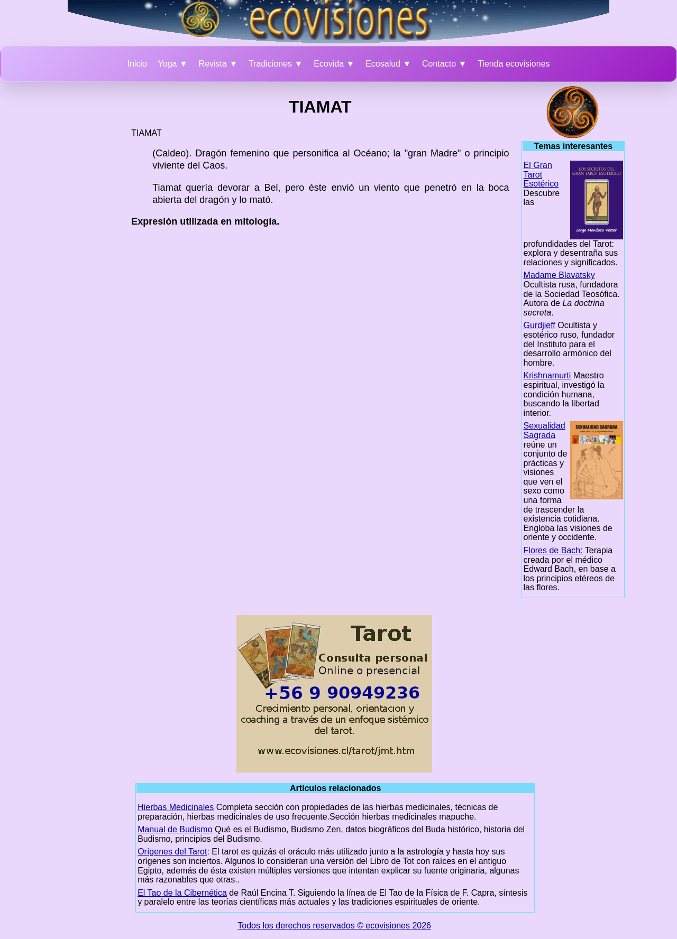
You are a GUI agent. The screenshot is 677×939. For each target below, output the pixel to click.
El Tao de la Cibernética (182, 892)
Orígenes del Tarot (172, 851)
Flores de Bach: (553, 550)
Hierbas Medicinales (176, 807)
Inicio (137, 63)
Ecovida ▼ (334, 63)
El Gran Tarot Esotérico (541, 174)
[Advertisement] (80, 244)
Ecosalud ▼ (388, 63)
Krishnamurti (547, 375)
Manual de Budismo (175, 829)
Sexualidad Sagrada (544, 430)
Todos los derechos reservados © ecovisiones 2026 (334, 925)
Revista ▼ (218, 63)
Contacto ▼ (444, 63)
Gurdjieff (539, 325)
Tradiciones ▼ (276, 63)
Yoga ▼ (173, 63)
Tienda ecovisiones (514, 63)
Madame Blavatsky (559, 275)
